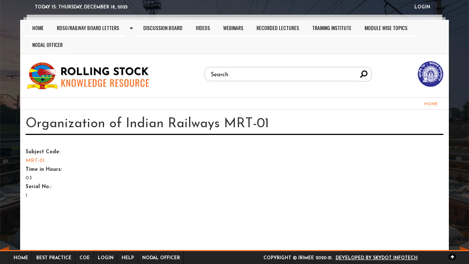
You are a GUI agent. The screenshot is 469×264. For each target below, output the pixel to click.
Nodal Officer (47, 44)
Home (38, 28)
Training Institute (331, 28)
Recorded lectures (277, 28)
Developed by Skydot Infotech (377, 258)
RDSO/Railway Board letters (88, 28)
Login (422, 7)
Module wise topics (386, 28)
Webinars (233, 28)
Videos (203, 28)
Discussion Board (162, 28)
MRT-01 (35, 161)
